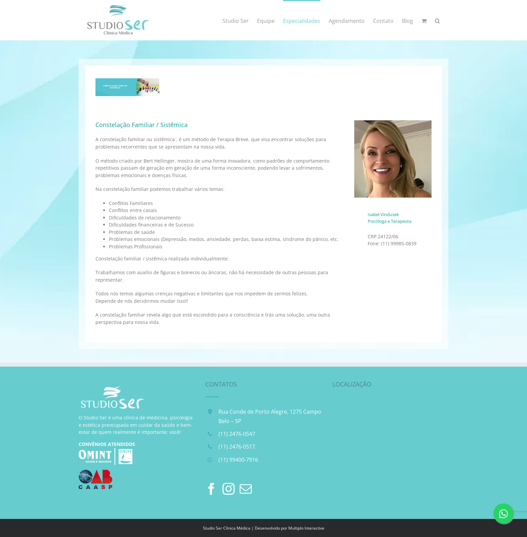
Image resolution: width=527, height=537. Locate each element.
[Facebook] (211, 489)
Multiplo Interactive (306, 528)
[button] (437, 20)
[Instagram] (228, 489)
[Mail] (246, 489)
